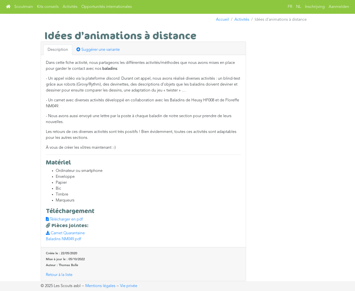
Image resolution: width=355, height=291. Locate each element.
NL (298, 7)
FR (290, 7)
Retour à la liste (59, 275)
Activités (70, 7)
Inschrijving (315, 7)
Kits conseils (48, 7)
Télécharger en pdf (64, 219)
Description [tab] (58, 50)
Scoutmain (23, 7)
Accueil (222, 20)
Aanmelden (339, 7)
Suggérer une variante (98, 49)
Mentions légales (100, 286)
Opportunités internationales (106, 7)
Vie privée (128, 286)
